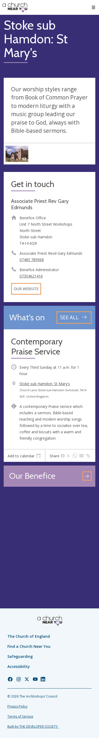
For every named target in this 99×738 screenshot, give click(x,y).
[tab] (24, 456)
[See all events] (74, 317)
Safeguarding (20, 656)
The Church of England (28, 636)
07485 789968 (32, 259)
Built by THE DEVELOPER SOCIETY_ (33, 726)
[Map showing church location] (49, 536)
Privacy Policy (17, 706)
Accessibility (18, 666)
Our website (26, 288)
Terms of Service (20, 716)
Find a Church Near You (28, 646)
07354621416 (31, 276)
